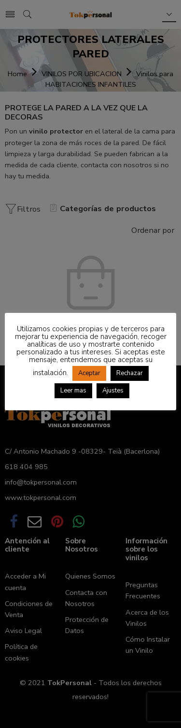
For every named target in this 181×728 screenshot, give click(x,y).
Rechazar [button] (129, 373)
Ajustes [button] (113, 390)
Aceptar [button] (89, 373)
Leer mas (73, 390)
